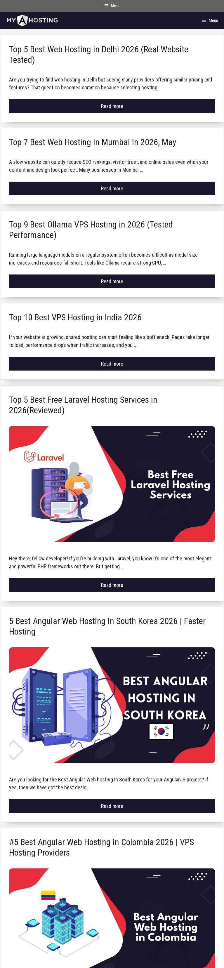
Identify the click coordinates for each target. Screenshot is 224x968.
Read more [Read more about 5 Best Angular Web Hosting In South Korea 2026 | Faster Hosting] (112, 806)
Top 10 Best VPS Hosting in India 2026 (75, 317)
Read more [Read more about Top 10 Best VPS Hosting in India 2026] (112, 364)
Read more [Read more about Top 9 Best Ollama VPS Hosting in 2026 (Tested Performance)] (112, 281)
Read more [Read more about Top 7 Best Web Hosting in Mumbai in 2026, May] (112, 188)
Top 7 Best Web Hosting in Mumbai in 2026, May (92, 142)
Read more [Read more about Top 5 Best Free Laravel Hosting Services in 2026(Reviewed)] (112, 585)
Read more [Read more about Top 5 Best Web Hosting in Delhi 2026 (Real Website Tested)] (112, 106)
